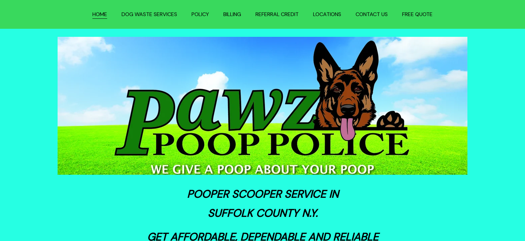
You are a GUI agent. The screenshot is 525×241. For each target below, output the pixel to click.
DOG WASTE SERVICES (149, 14)
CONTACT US (372, 14)
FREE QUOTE (417, 14)
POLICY (200, 14)
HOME (99, 14)
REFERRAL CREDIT (277, 14)
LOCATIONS (327, 14)
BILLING (232, 14)
